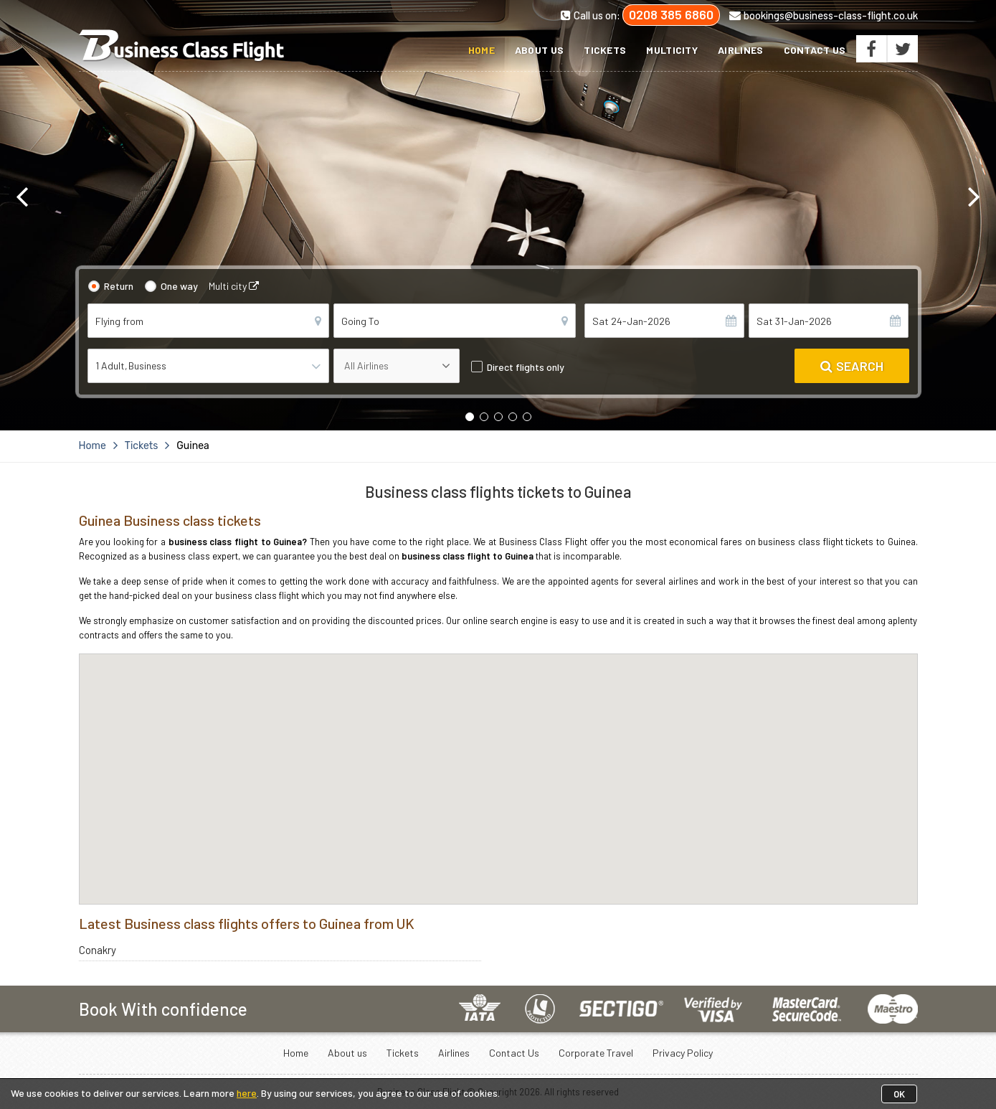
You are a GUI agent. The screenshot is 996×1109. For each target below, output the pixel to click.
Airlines (740, 50)
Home (481, 50)
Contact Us (815, 50)
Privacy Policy (683, 1053)
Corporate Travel (596, 1053)
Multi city (234, 286)
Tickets (605, 50)
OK (899, 1094)
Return (118, 286)
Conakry (97, 949)
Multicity (672, 50)
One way (179, 286)
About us (539, 50)
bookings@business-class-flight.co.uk (823, 15)
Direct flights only (525, 367)
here (247, 1093)
